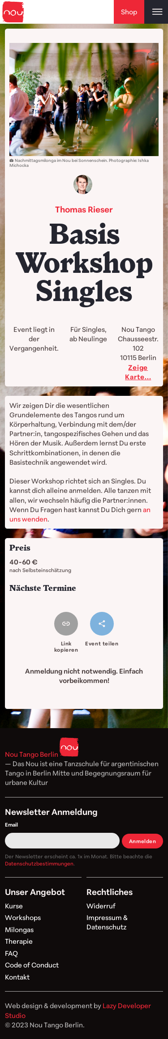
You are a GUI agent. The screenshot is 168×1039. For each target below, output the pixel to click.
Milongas (19, 929)
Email (11, 824)
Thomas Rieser (84, 209)
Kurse (14, 906)
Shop (129, 12)
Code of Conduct (32, 965)
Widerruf (101, 906)
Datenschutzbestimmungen (39, 863)
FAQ (11, 953)
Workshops (23, 917)
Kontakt (17, 977)
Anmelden (142, 841)
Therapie (19, 941)
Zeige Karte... (138, 372)
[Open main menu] (156, 12)
